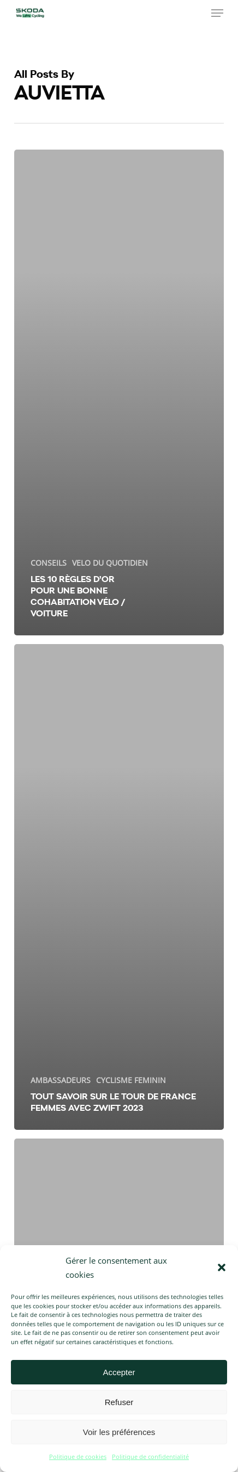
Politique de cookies (77, 1456)
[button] (221, 1267)
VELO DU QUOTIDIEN (110, 563)
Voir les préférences (119, 1432)
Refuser (119, 1402)
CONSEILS (49, 563)
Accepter (119, 1372)
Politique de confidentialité (150, 1456)
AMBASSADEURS (61, 1080)
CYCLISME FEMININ (131, 1080)
